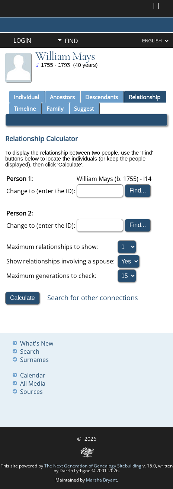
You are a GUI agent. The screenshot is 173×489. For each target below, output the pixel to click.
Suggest (84, 108)
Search (29, 351)
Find (71, 41)
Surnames (34, 360)
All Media (32, 383)
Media (74, 53)
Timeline (25, 108)
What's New (36, 343)
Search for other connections (92, 297)
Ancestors (62, 97)
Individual (26, 97)
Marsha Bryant (101, 480)
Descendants (101, 97)
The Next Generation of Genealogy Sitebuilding (92, 466)
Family (55, 108)
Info (71, 66)
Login (22, 40)
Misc (72, 79)
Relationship (144, 97)
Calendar (32, 375)
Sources (31, 392)
